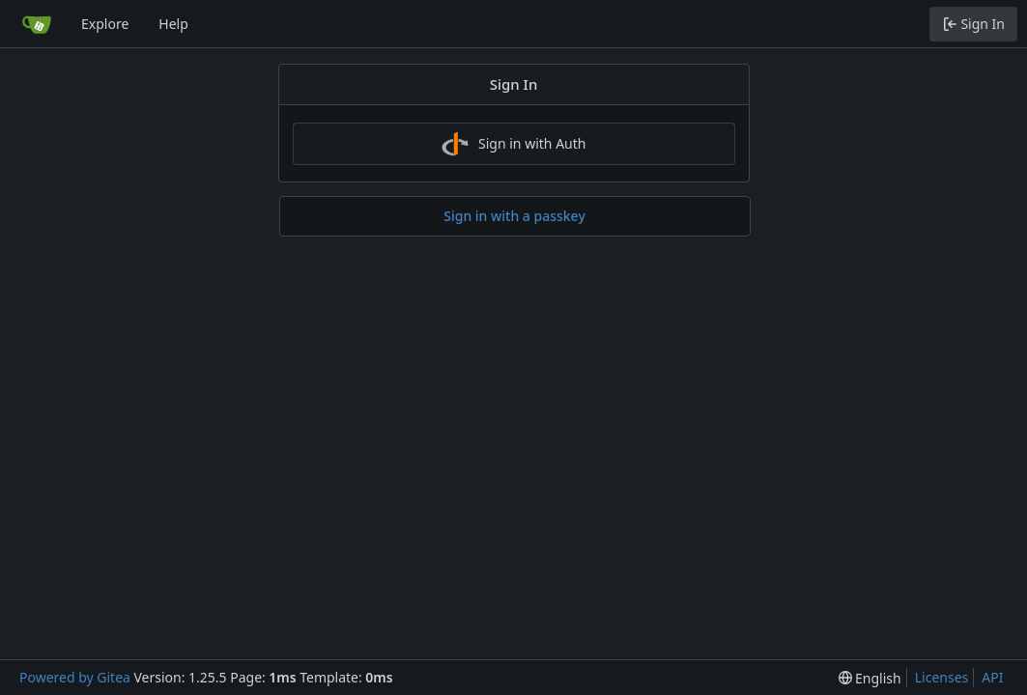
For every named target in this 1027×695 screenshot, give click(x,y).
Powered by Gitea (74, 677)
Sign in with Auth (514, 143)
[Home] (37, 24)
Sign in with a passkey (514, 216)
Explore (104, 23)
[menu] (870, 678)
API (992, 677)
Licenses (942, 677)
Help (173, 23)
